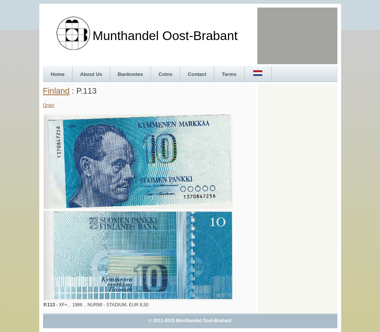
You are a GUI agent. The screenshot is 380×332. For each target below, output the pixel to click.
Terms (229, 74)
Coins (165, 74)
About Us (91, 74)
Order (49, 105)
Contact (197, 74)
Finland (56, 91)
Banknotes (130, 74)
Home (58, 74)
